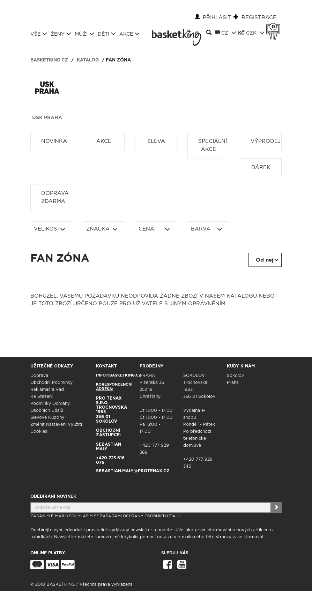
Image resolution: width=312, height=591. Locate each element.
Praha (233, 382)
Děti (107, 34)
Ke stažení (41, 396)
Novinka (54, 141)
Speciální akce (212, 145)
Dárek (260, 167)
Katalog (88, 60)
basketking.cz (49, 60)
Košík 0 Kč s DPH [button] (275, 26)
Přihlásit (217, 17)
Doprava (39, 375)
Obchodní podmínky (51, 382)
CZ (225, 33)
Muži (84, 34)
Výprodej (266, 141)
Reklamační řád (47, 389)
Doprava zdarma (55, 197)
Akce (129, 34)
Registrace (259, 17)
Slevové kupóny (47, 417)
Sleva (156, 141)
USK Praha (47, 117)
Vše (38, 34)
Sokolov (235, 375)
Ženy (61, 34)
